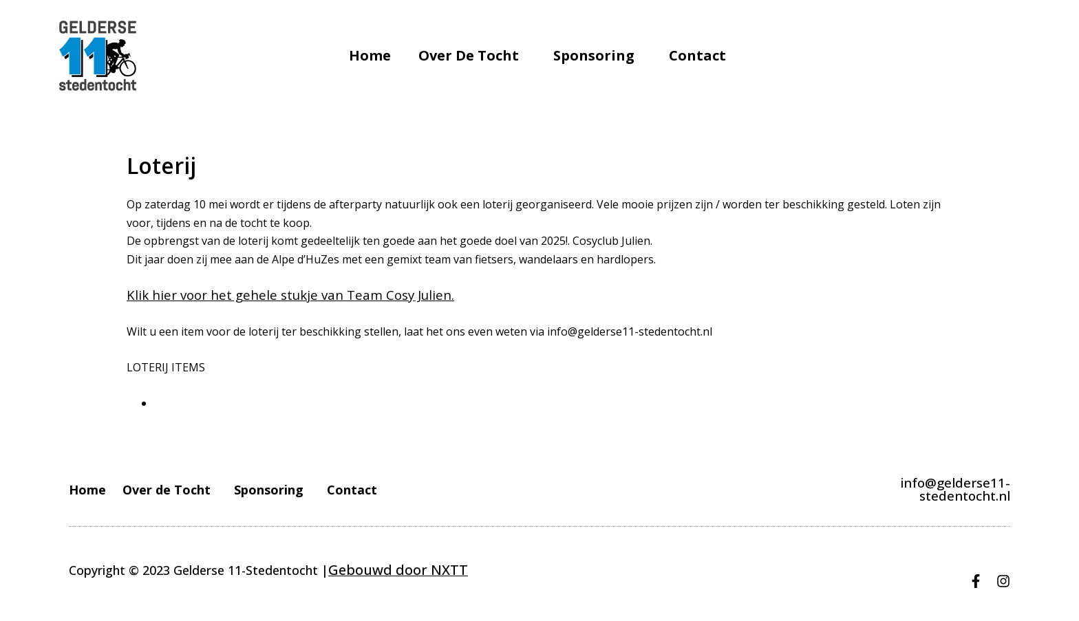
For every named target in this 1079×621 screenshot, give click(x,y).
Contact (697, 55)
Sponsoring (597, 55)
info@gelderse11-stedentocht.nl (917, 489)
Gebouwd (356, 569)
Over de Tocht (472, 55)
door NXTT (418, 569)
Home (370, 55)
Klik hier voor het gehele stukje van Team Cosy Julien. (265, 295)
